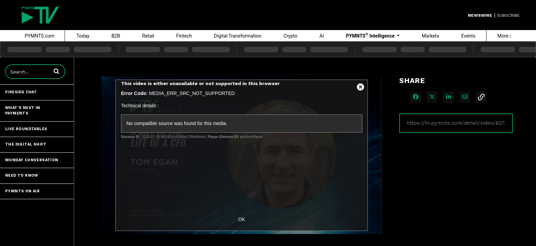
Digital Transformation (238, 36)
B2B (115, 36)
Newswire (480, 15)
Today (83, 36)
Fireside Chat (21, 92)
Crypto (290, 36)
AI (322, 36)
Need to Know (21, 175)
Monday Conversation (31, 160)
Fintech (184, 36)
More (504, 36)
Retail (148, 36)
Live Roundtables (26, 129)
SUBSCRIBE (508, 15)
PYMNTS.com (39, 36)
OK (241, 219)
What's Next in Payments (22, 111)
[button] (56, 71)
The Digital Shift (26, 144)
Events (468, 36)
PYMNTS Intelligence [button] (371, 35)
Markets (430, 36)
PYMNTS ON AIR (22, 191)
